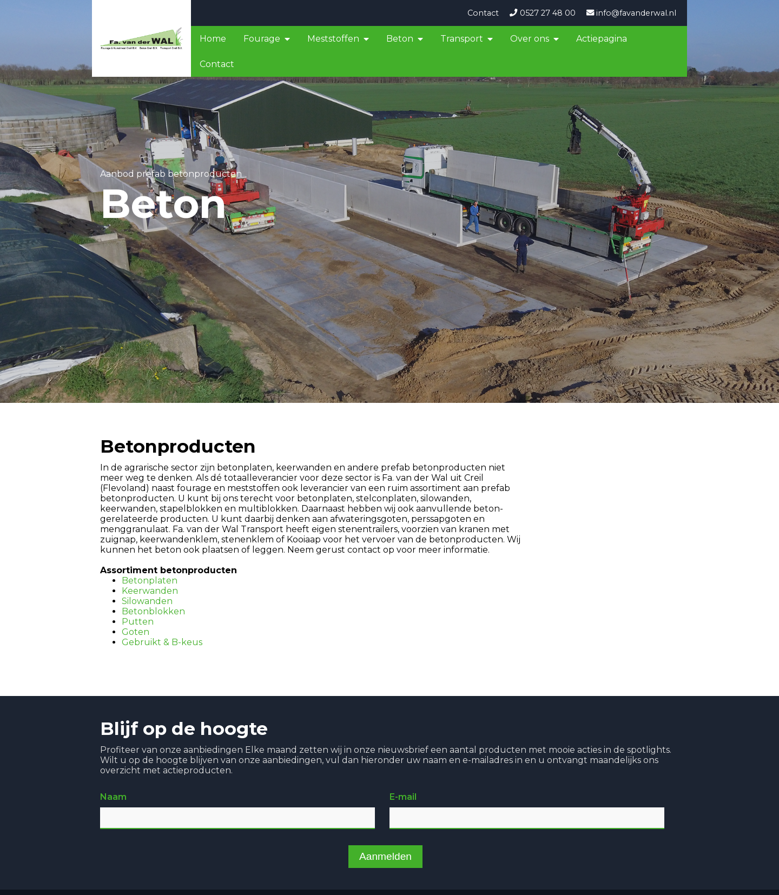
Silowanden (147, 601)
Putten (138, 621)
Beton (399, 39)
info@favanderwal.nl (631, 13)
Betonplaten (149, 580)
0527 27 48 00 (542, 13)
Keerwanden (150, 591)
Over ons (529, 39)
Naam (113, 797)
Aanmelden (385, 856)
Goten (135, 632)
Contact (483, 13)
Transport (461, 39)
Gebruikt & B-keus (162, 642)
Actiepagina (601, 39)
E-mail (403, 797)
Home (213, 39)
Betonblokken (153, 611)
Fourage (261, 39)
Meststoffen (333, 39)
